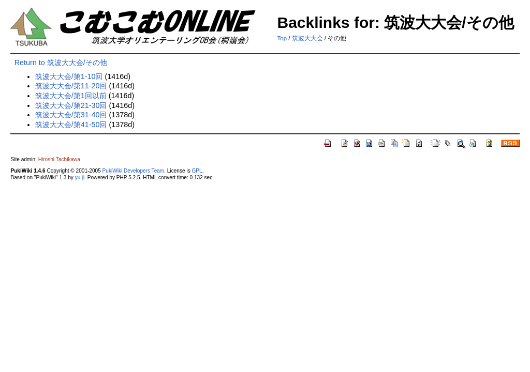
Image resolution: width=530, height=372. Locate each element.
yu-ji (79, 177)
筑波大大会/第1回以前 (71, 95)
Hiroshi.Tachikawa (59, 159)
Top (282, 38)
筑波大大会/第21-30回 (71, 105)
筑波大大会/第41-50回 (71, 124)
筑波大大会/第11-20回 (71, 86)
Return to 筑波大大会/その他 (60, 62)
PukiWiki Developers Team (133, 171)
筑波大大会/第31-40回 (71, 115)
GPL (197, 171)
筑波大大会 (307, 38)
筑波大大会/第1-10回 (69, 76)
